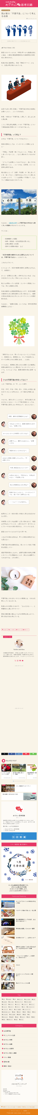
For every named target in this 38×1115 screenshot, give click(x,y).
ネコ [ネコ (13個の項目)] (24, 1007)
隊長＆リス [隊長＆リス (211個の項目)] (10, 1019)
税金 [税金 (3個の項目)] (17, 1017)
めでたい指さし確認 (10, 1053)
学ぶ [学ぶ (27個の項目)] (34, 1012)
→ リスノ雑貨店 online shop (11, 1094)
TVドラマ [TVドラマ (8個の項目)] (20, 999)
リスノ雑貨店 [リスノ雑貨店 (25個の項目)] (18, 1009)
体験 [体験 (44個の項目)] (14, 1012)
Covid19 (5, 629)
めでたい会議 (8, 1044)
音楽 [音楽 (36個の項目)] (16, 1019)
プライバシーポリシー (15, 1110)
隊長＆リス (26, 629)
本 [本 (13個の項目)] (29, 1014)
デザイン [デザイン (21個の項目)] (18, 1007)
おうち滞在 (12, 629)
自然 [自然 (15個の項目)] (29, 1017)
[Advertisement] (19, 686)
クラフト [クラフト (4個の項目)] (18, 1004)
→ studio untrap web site (10, 1092)
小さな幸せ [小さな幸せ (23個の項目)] (5, 1014)
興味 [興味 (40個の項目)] (34, 1017)
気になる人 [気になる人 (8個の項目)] (5, 1017)
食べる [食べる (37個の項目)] (21, 1019)
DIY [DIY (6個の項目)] (15, 999)
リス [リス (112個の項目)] (11, 1009)
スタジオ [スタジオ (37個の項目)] (5, 1007)
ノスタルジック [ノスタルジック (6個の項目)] (31, 1007)
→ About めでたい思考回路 (11, 829)
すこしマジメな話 (5, 10)
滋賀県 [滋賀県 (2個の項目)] (12, 1017)
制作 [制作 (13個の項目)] (25, 1012)
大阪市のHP (13, 223)
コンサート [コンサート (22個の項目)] (25, 1004)
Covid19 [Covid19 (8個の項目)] (9, 999)
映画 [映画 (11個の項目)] (25, 1014)
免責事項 (25, 1110)
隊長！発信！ (8, 1066)
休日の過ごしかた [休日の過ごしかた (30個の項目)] (6, 1012)
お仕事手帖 (7, 1031)
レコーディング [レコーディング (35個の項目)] (27, 1009)
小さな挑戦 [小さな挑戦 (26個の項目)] (13, 1014)
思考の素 (6, 1062)
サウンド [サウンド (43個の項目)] (32, 1004)
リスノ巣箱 (7, 1057)
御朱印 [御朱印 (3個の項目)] (19, 1014)
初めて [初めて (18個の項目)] (19, 1012)
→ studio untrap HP (9, 830)
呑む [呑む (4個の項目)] (30, 1012)
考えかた (19, 629)
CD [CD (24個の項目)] (3, 999)
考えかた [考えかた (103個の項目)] (23, 1017)
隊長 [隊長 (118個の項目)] (4, 1019)
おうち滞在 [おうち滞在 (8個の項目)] (28, 999)
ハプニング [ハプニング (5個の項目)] (5, 1009)
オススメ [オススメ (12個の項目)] (11, 1004)
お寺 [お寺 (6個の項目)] (34, 999)
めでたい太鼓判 (9, 1048)
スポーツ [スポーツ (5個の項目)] (11, 1007)
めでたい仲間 (8, 1040)
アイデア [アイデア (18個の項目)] (5, 1004)
